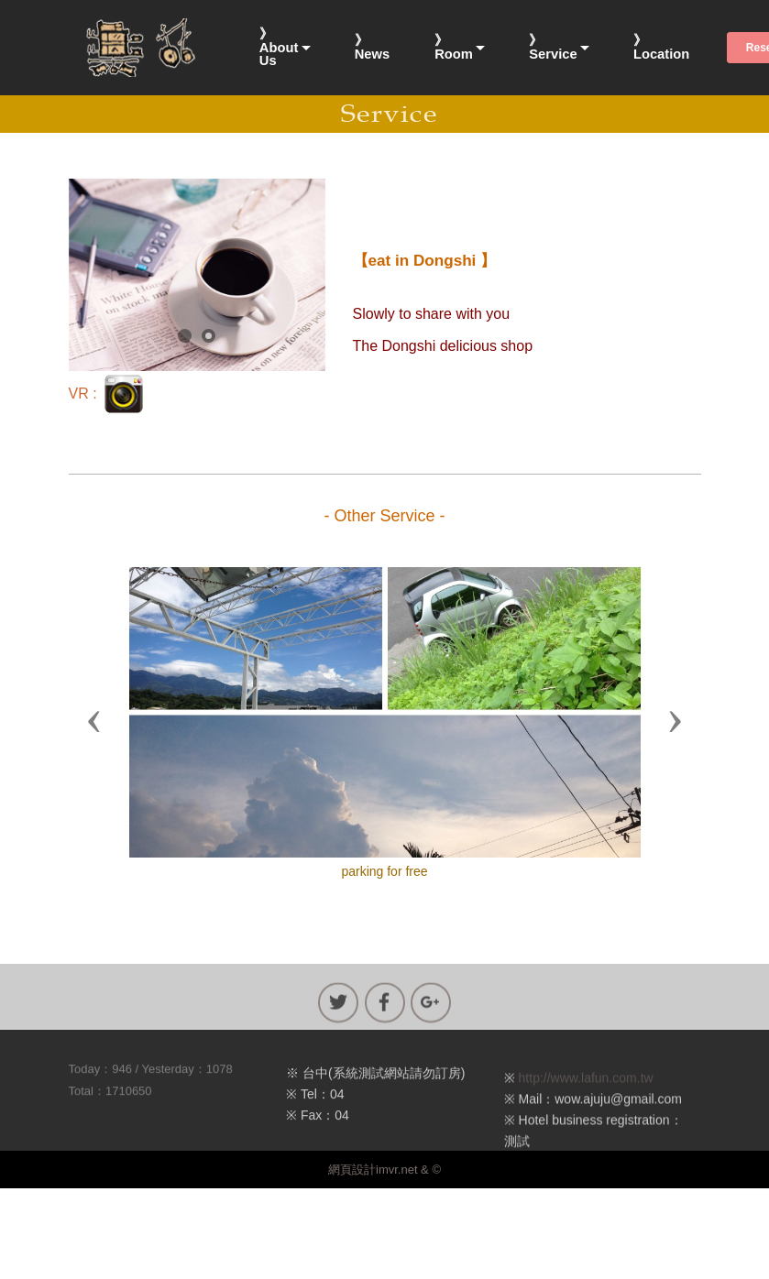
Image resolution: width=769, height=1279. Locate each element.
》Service (553, 47)
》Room (453, 47)
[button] (94, 720)
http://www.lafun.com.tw (586, 1096)
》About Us (279, 47)
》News (372, 47)
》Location (661, 47)
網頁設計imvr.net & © (384, 1169)
